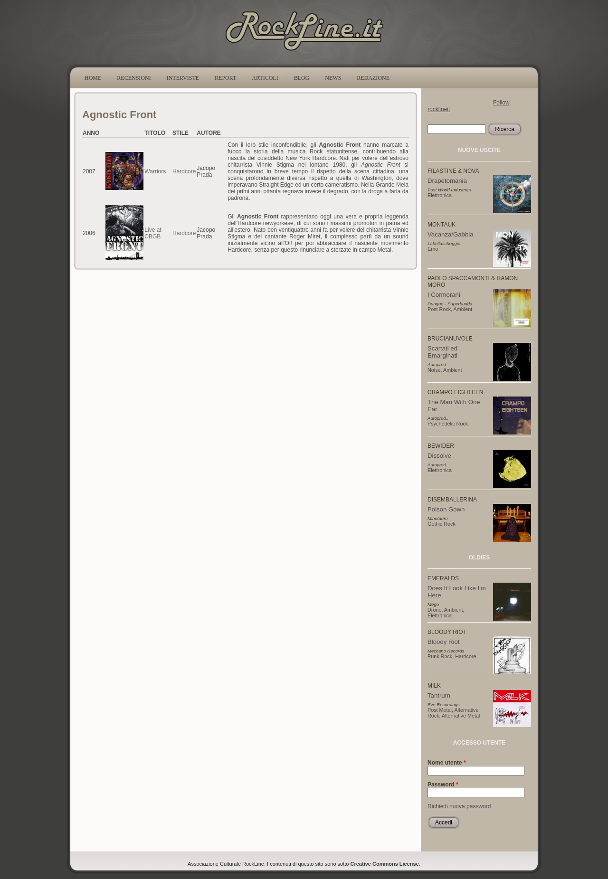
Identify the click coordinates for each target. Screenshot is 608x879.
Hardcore (184, 171)
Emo (433, 249)
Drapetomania (447, 180)
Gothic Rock (442, 524)
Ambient (463, 309)
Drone (434, 610)
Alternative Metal (461, 715)
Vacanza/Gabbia (451, 234)
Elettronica (440, 195)
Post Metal (440, 710)
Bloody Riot (443, 641)
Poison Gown (446, 509)
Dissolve (439, 455)
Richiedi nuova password (459, 806)
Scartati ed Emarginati (442, 352)
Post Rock (439, 309)
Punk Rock (440, 656)
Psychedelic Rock (448, 423)
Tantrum (439, 695)
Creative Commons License (385, 864)
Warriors (155, 171)
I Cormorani (444, 294)
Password (443, 784)
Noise (434, 370)
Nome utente (447, 762)
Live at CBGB (152, 233)
